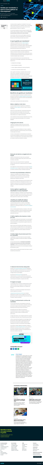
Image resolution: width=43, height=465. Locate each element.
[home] (6, 0)
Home (1, 3)
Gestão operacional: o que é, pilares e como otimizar (20, 420)
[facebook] (37, 463)
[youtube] (42, 463)
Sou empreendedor (4, 3)
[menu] (39, 0)
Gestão (9, 3)
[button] (1, 17)
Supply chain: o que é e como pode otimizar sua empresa (35, 400)
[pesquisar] (17, 0)
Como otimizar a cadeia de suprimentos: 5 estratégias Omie (19, 400)
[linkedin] (40, 463)
